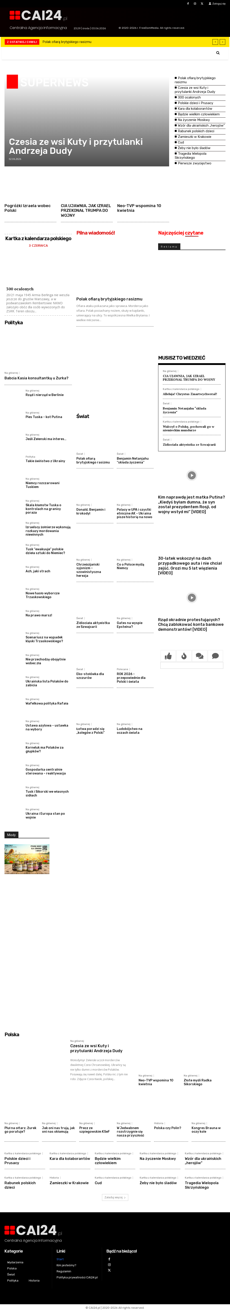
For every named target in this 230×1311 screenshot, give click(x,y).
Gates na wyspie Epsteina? (129, 625)
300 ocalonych (189, 97)
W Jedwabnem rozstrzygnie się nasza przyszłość (130, 1132)
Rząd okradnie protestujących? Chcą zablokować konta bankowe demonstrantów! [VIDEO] (191, 624)
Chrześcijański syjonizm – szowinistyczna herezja (88, 570)
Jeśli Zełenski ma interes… (46, 439)
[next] (222, 42)
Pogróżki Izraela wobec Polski (27, 208)
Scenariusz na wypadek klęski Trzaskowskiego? (44, 639)
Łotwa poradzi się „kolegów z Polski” (90, 731)
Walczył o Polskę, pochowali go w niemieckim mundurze (188, 428)
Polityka (13, 323)
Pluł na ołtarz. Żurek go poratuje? (20, 1130)
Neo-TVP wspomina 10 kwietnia (139, 208)
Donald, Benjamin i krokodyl (90, 511)
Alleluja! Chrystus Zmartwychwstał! (190, 394)
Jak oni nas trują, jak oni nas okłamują (58, 1130)
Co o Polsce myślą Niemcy (130, 566)
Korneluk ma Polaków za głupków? (45, 749)
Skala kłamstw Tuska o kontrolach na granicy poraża (43, 509)
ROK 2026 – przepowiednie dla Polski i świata (131, 678)
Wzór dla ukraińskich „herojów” (201, 125)
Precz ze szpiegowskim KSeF (94, 1130)
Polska (11, 1034)
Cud (181, 142)
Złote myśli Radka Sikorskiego (198, 1082)
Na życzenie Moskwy (194, 120)
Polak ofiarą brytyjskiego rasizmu (67, 42)
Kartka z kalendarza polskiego (181, 389)
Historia (158, 1123)
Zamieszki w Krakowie (194, 137)
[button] (218, 52)
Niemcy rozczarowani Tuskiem (43, 485)
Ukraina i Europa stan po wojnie (45, 815)
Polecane (122, 669)
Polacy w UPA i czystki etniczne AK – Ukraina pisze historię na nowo (134, 513)
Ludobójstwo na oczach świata (129, 731)
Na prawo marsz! (39, 615)
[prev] (215, 42)
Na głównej (11, 373)
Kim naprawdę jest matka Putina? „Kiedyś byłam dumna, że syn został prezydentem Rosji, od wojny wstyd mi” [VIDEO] (191, 504)
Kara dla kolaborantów (195, 109)
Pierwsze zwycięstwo (194, 163)
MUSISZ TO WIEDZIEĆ (181, 358)
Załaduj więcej (115, 1197)
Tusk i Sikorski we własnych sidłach (47, 793)
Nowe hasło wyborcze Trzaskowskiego (43, 595)
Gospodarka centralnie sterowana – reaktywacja (46, 771)
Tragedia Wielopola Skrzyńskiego (190, 156)
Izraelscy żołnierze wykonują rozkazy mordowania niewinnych (48, 531)
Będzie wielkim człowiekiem (199, 114)
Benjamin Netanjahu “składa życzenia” (133, 460)
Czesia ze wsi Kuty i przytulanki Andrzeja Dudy (76, 146)
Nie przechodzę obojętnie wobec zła (46, 661)
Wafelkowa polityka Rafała (47, 703)
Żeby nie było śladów (194, 148)
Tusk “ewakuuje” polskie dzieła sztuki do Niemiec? (45, 551)
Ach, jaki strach (38, 571)
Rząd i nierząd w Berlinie (45, 395)
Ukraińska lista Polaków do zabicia (47, 683)
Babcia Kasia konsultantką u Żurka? (36, 378)
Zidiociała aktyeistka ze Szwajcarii (93, 625)
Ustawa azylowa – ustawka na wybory (47, 727)
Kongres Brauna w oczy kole (206, 1130)
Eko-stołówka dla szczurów (90, 676)
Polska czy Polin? (167, 1128)
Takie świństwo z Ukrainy (45, 461)
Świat (82, 416)
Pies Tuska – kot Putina (44, 417)
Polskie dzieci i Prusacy (195, 103)
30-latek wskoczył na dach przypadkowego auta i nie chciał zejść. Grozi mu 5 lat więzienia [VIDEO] (190, 565)
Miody (11, 835)
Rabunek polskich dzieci (196, 131)
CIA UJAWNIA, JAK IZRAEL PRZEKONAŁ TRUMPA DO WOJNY (86, 210)
